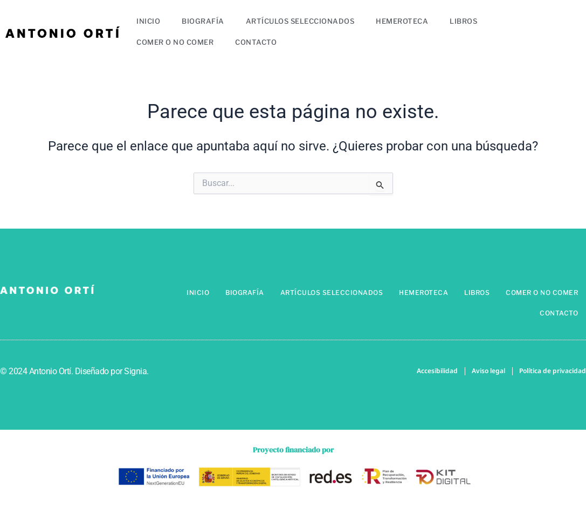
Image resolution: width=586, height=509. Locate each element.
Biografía (203, 21)
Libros (463, 21)
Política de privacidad (552, 371)
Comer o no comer (174, 42)
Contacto (256, 42)
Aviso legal (488, 371)
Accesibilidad (437, 371)
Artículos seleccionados (300, 21)
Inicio (148, 21)
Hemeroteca (402, 21)
